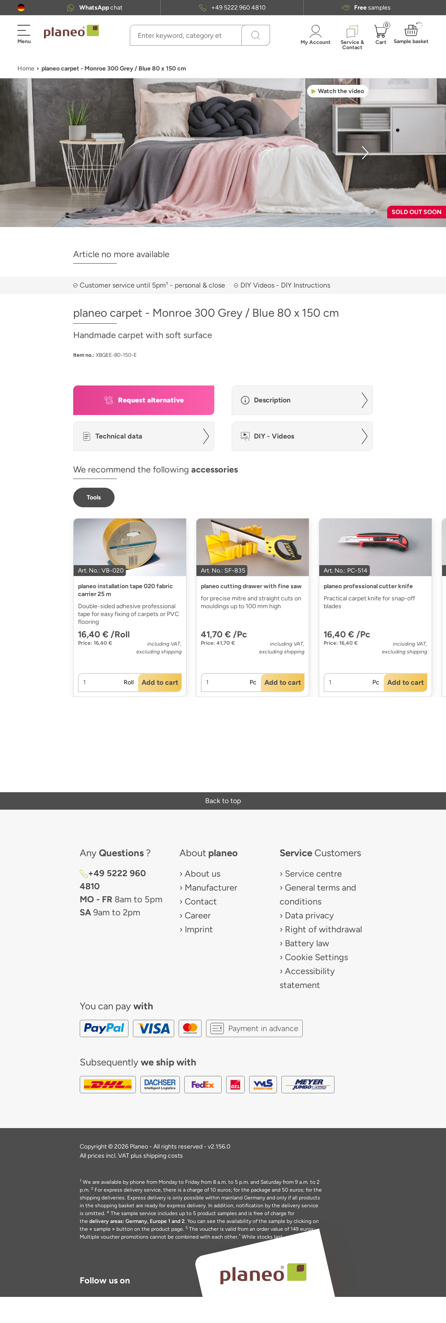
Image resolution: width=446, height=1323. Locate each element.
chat (100, 7)
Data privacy (309, 915)
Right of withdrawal (323, 929)
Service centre (313, 873)
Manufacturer (211, 887)
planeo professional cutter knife (368, 586)
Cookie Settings (316, 957)
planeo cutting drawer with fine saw (251, 586)
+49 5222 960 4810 (238, 7)
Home (25, 68)
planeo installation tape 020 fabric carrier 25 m (125, 590)
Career (198, 915)
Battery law (307, 943)
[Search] (255, 35)
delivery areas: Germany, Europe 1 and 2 (137, 1221)
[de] (21, 7)
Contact (201, 901)
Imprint (199, 929)
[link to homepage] (71, 32)
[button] (21, 7)
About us (202, 873)
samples (372, 7)
